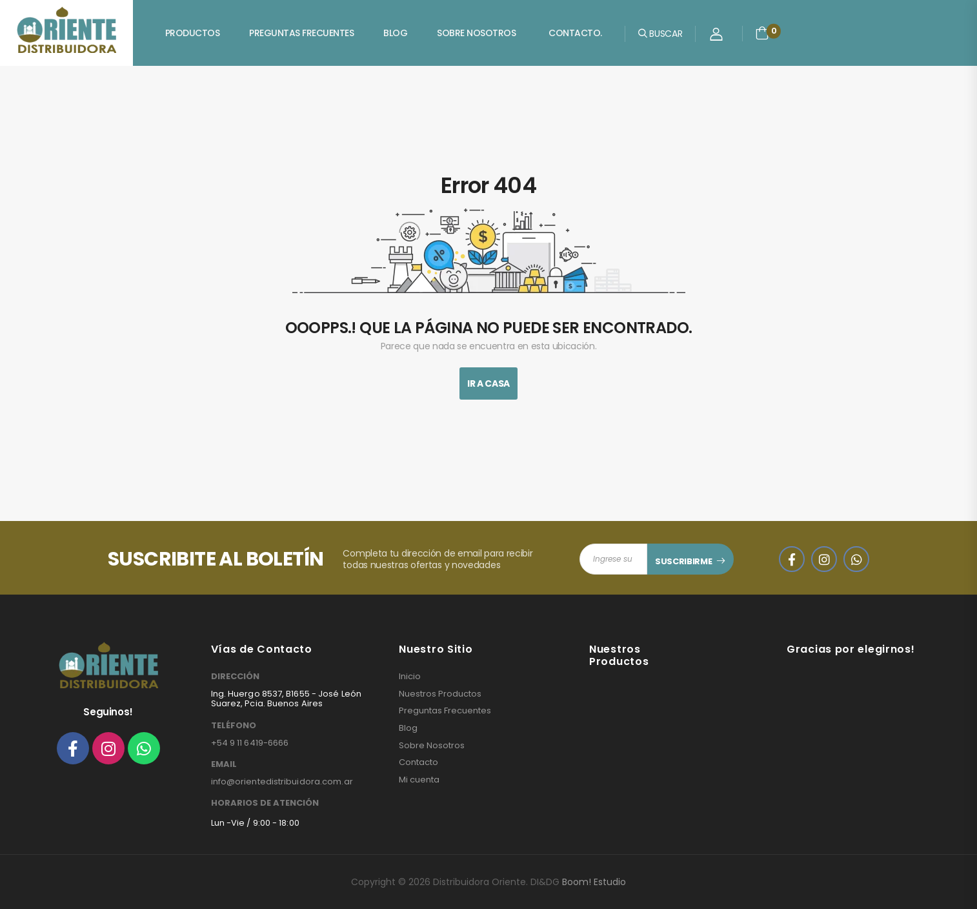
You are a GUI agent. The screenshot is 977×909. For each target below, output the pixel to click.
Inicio (410, 676)
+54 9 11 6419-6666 (250, 743)
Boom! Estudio (594, 881)
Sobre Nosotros (476, 32)
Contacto (418, 762)
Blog (395, 32)
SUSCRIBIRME (683, 561)
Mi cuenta (419, 780)
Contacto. (575, 32)
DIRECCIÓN (235, 676)
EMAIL (224, 764)
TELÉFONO (233, 725)
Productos (192, 32)
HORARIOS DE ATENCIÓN (265, 803)
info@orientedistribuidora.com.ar (282, 781)
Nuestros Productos (440, 694)
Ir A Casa (488, 383)
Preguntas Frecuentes (301, 32)
